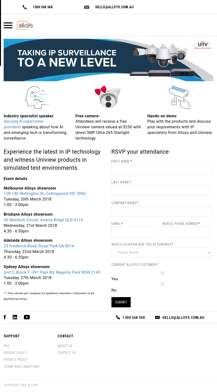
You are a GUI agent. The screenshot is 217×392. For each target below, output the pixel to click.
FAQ (6, 346)
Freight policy (15, 353)
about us (65, 346)
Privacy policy (16, 360)
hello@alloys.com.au (114, 7)
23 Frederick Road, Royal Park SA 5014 (39, 246)
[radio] (161, 276)
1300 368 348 (42, 7)
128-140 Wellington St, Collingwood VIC (45, 193)
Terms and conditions (21, 367)
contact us (67, 353)
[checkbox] (161, 282)
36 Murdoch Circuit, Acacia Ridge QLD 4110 (43, 220)
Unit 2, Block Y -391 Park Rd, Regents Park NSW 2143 (52, 272)
